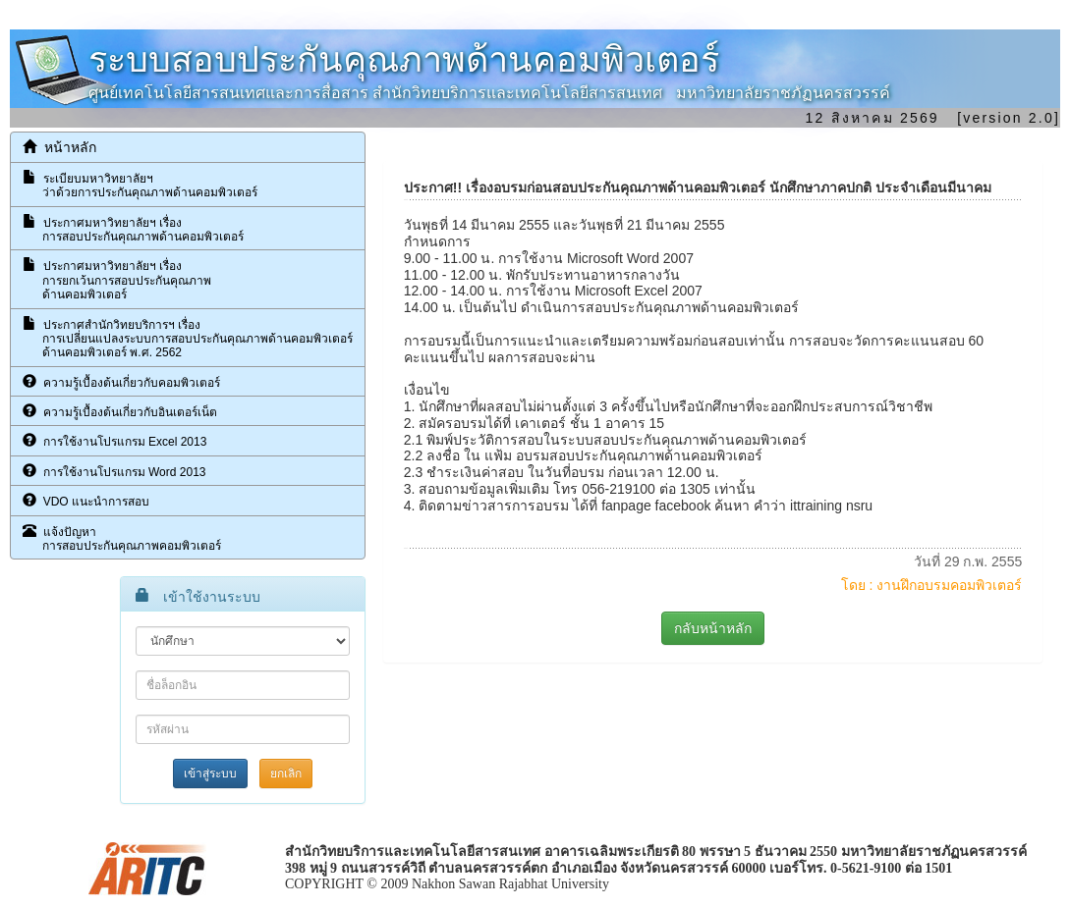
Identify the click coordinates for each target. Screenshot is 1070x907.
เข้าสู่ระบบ (210, 773)
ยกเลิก (286, 773)
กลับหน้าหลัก (713, 628)
